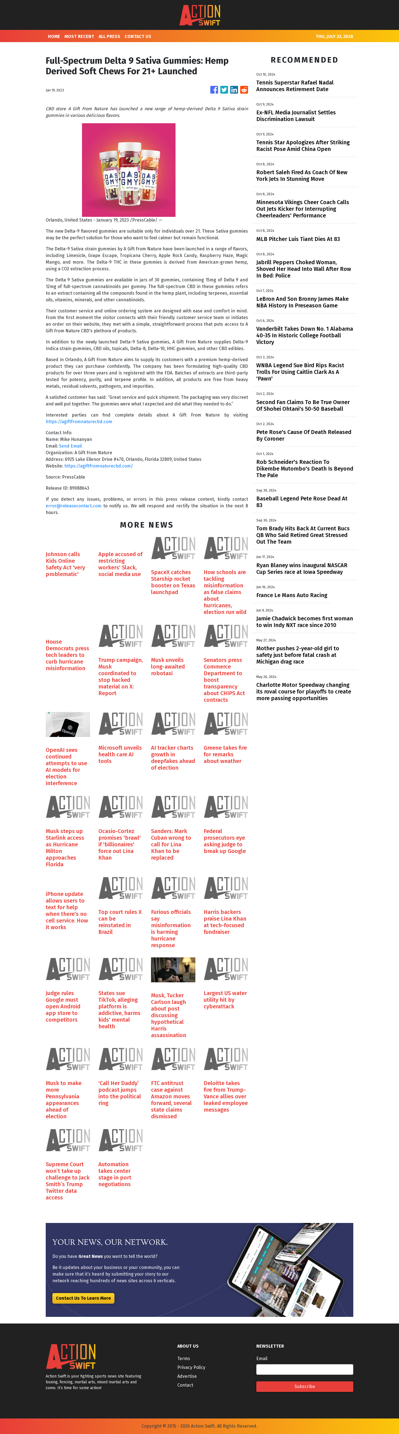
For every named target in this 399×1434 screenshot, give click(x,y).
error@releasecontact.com (73, 505)
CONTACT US (138, 36)
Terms (183, 1358)
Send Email (70, 446)
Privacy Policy (191, 1367)
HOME (54, 36)
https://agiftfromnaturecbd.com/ (98, 466)
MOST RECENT (79, 36)
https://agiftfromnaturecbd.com (79, 421)
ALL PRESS (109, 36)
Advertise (187, 1376)
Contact (185, 1385)
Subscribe (305, 1386)
